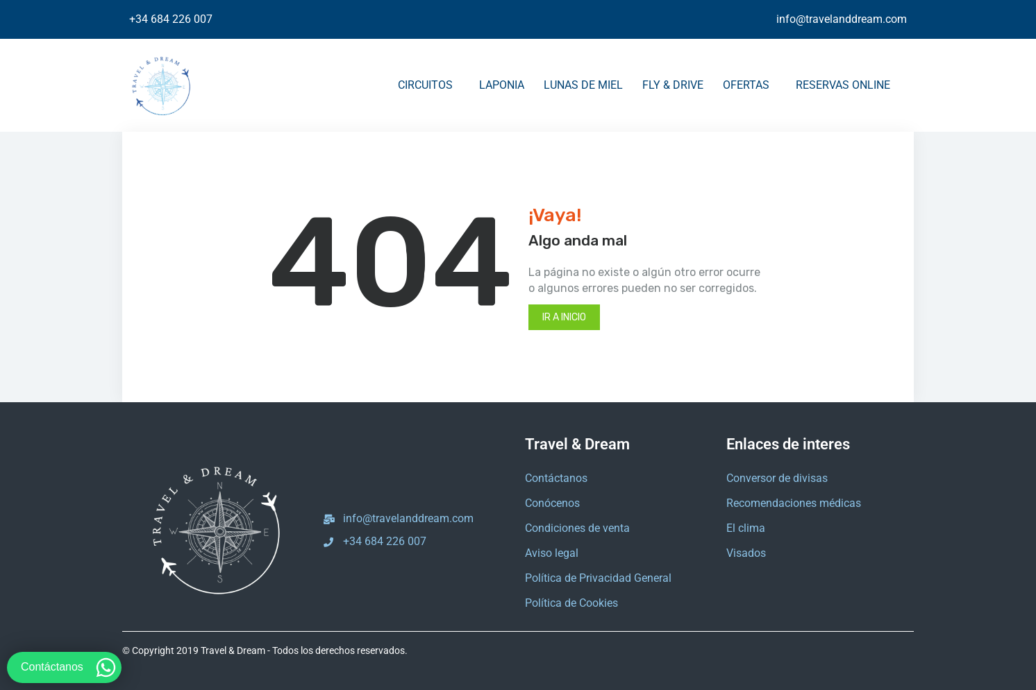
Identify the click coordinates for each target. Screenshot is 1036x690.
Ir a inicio (564, 317)
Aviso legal (551, 553)
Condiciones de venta (577, 528)
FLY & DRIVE (672, 85)
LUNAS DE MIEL (583, 85)
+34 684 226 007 (170, 19)
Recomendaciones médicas (793, 503)
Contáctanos (556, 478)
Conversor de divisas (777, 478)
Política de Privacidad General (598, 578)
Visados (746, 553)
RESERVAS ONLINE (846, 85)
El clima (745, 528)
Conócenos (552, 503)
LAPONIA (501, 85)
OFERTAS (749, 85)
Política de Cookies (571, 603)
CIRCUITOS (429, 85)
